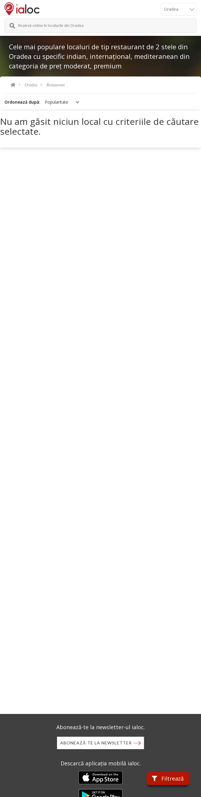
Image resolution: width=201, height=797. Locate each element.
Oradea (31, 85)
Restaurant (56, 85)
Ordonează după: (22, 102)
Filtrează (168, 778)
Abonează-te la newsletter (96, 742)
